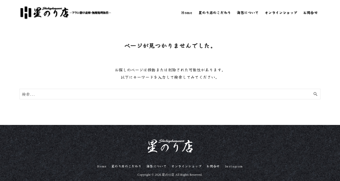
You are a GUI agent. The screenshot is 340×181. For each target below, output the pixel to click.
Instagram (234, 166)
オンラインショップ (186, 166)
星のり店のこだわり (126, 166)
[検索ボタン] (315, 94)
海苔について (156, 166)
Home (102, 166)
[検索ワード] (170, 94)
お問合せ (213, 166)
